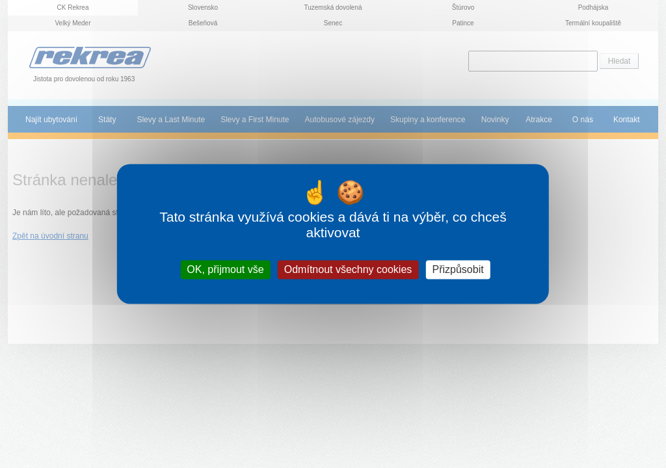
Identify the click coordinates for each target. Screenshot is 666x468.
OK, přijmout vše (225, 269)
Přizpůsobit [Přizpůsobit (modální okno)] (457, 269)
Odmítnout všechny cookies (348, 269)
